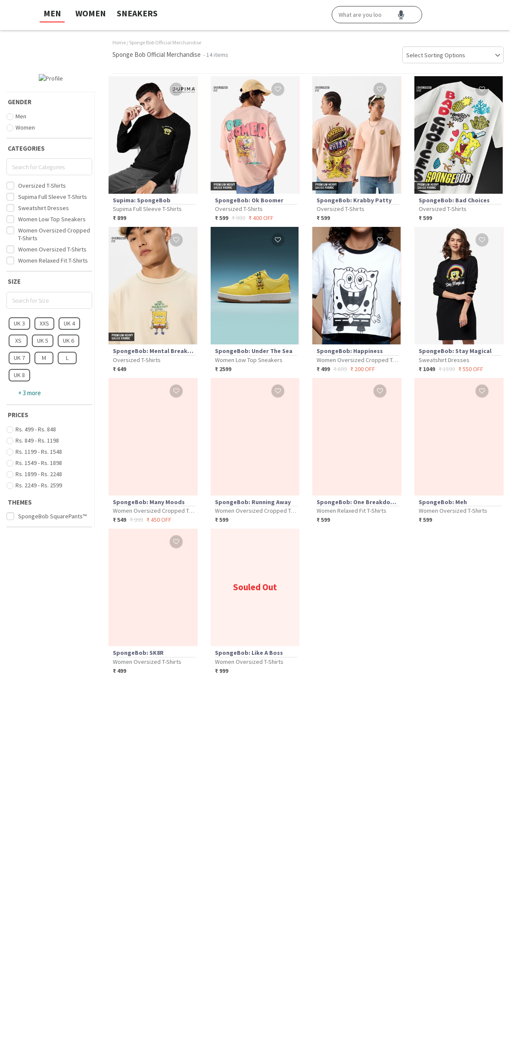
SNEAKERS (137, 13)
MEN (52, 13)
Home (119, 42)
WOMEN (90, 13)
